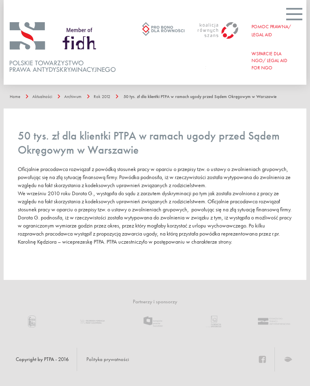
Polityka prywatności (107, 359)
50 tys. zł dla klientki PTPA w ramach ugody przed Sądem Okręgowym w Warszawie (200, 96)
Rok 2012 (102, 96)
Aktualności (42, 96)
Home (15, 96)
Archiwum (73, 96)
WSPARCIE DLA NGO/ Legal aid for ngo (269, 60)
